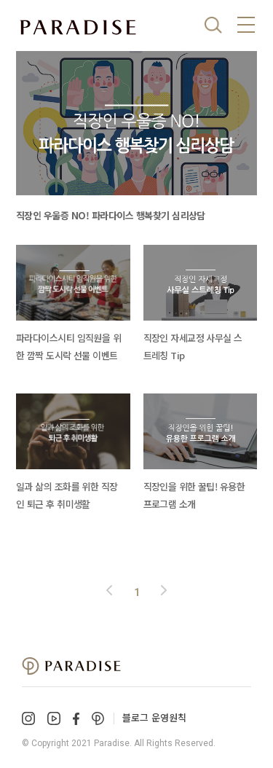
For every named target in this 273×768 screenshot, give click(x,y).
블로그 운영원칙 (154, 717)
